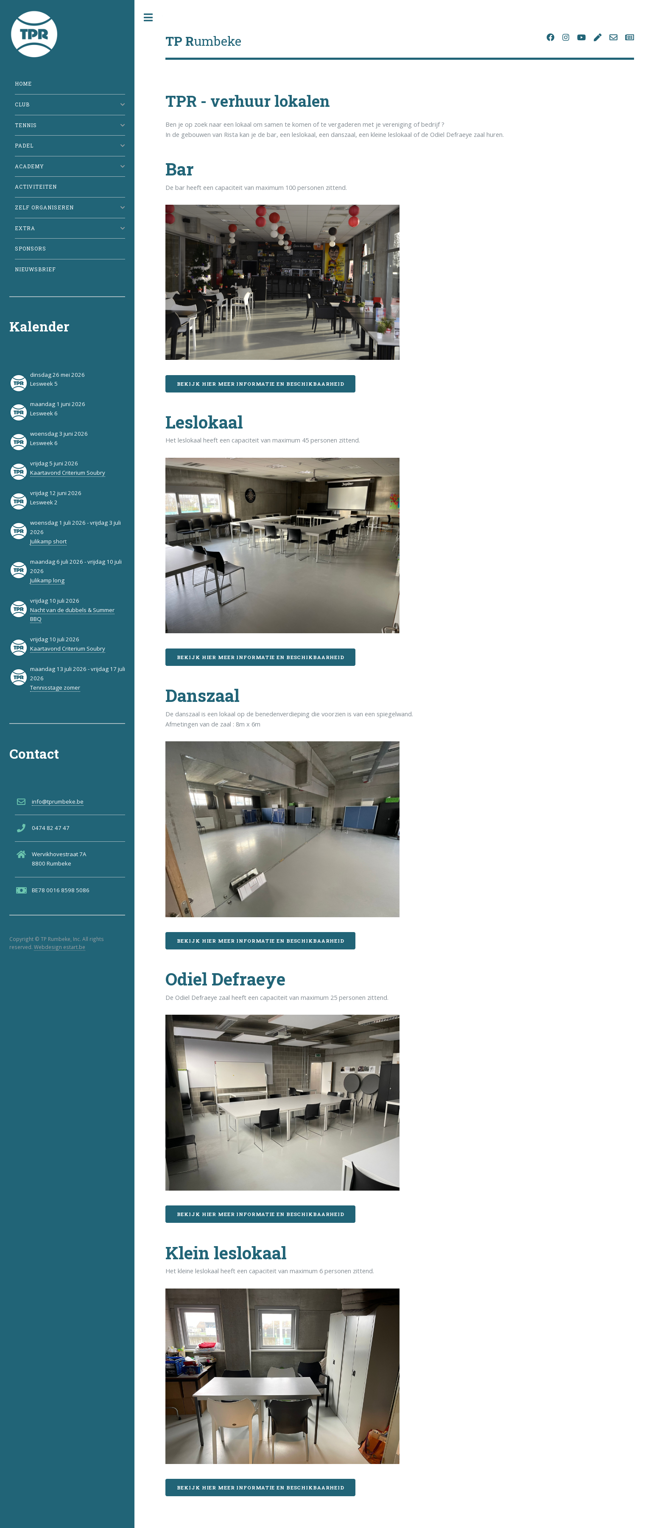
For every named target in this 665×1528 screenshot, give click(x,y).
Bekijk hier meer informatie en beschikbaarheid (260, 384)
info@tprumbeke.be (58, 801)
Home (23, 84)
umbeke (203, 41)
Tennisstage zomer (55, 687)
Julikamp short (48, 541)
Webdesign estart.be (59, 947)
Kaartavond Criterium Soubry (67, 472)
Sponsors (30, 248)
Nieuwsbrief (35, 269)
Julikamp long (47, 580)
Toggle (148, 17)
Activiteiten (36, 187)
